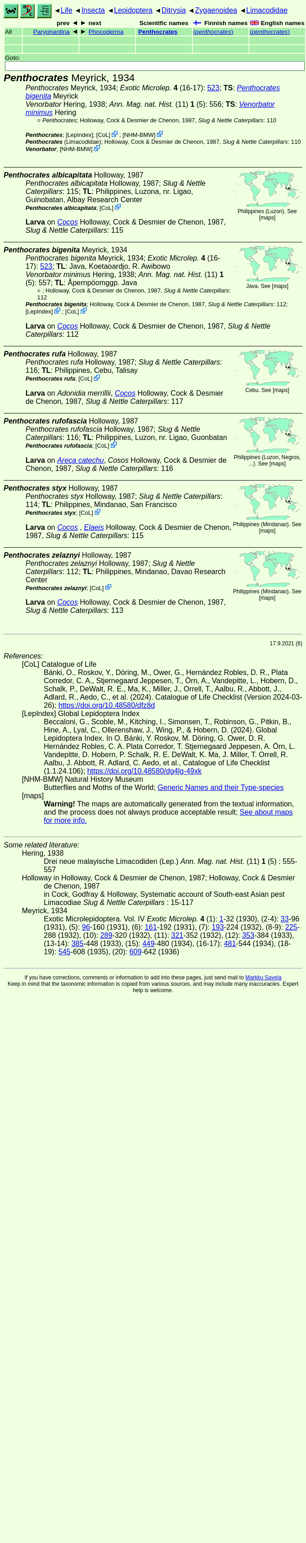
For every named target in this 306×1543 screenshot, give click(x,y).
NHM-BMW (139, 134)
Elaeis (94, 527)
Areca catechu (80, 460)
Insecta (93, 10)
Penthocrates (157, 31)
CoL (103, 134)
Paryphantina (51, 31)
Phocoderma (106, 31)
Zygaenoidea (216, 10)
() (213, 31)
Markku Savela (263, 977)
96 (86, 927)
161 (151, 927)
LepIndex (79, 134)
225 (291, 927)
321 (177, 935)
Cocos (67, 222)
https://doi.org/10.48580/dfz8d (106, 705)
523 (213, 88)
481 (230, 943)
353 (248, 935)
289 (106, 935)
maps (267, 217)
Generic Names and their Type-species (221, 787)
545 (64, 952)
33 (284, 919)
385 (77, 943)
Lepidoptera (133, 10)
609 (136, 952)
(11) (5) (157, 104)
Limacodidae (267, 10)
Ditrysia (173, 10)
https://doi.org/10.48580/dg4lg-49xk (144, 771)
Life (67, 10)
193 (218, 927)
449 (148, 943)
